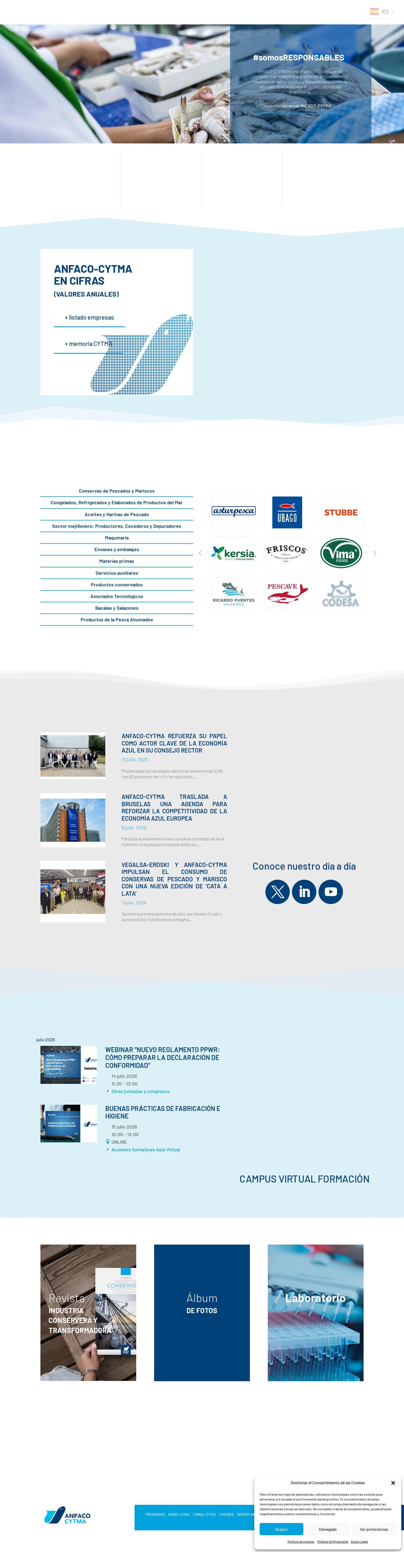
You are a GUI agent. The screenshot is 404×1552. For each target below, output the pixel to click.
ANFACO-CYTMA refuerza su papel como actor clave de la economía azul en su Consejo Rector (174, 743)
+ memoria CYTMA (88, 343)
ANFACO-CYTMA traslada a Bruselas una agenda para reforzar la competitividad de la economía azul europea (174, 807)
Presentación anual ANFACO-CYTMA (296, 105)
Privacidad (155, 1514)
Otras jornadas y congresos (141, 1091)
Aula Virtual (168, 1149)
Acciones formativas (133, 1149)
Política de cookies (301, 1541)
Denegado (328, 1529)
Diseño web (247, 1514)
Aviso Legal (359, 1541)
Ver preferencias (374, 1529)
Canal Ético (204, 1514)
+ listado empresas (89, 317)
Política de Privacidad (332, 1541)
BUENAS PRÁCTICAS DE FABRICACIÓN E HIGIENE (162, 1112)
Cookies (226, 1514)
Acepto (281, 1529)
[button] (393, 1483)
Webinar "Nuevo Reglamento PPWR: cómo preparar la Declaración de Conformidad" (162, 1057)
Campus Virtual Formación (304, 1179)
